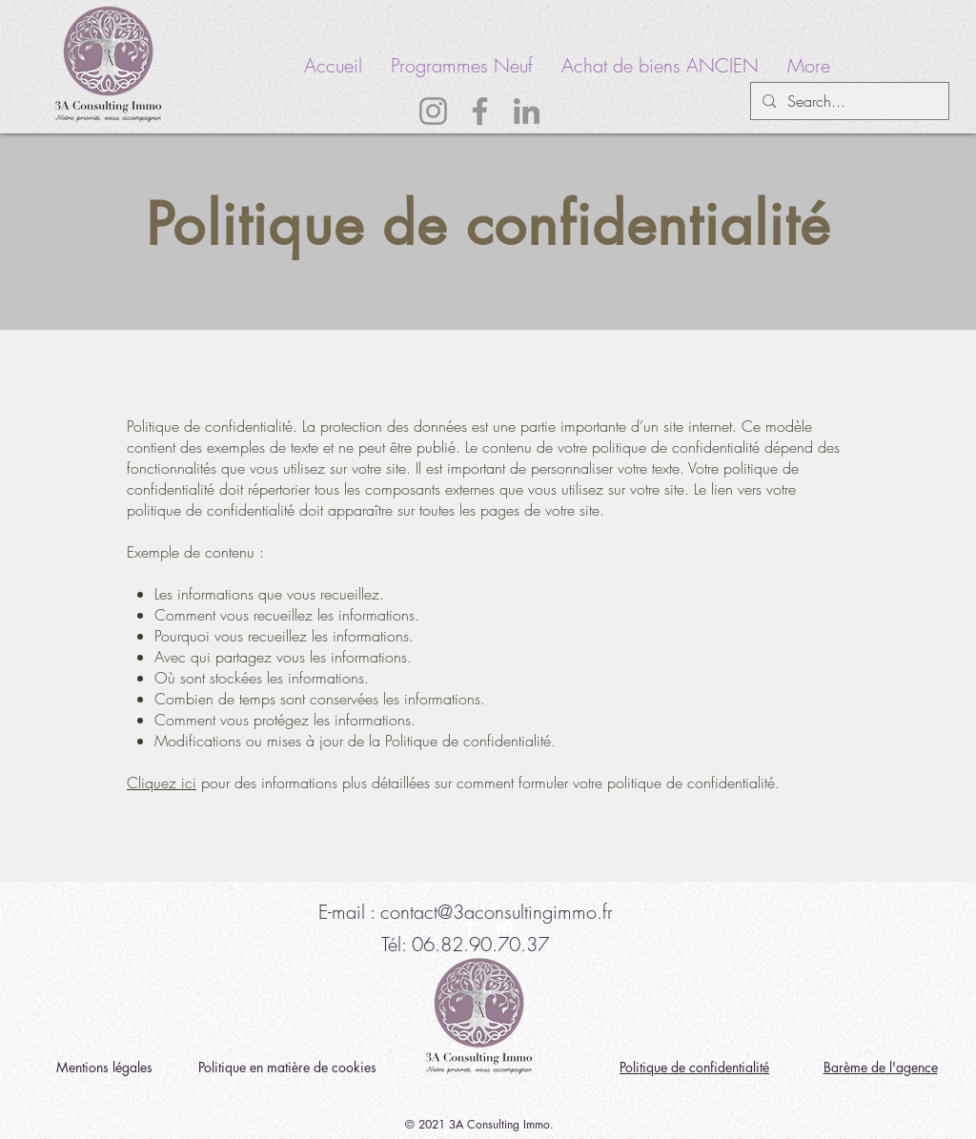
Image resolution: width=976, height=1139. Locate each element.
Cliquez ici (161, 782)
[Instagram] (433, 111)
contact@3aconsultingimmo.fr (496, 912)
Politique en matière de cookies (289, 1067)
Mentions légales (104, 1067)
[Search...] (847, 101)
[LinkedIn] (526, 111)
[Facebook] (479, 111)
